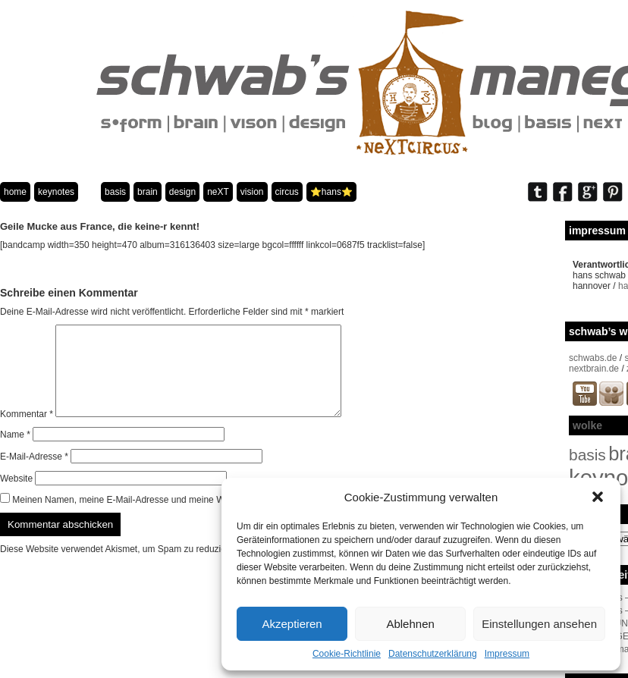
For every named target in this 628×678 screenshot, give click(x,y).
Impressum (507, 653)
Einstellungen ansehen (539, 623)
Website (16, 496)
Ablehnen (410, 623)
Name (15, 452)
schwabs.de (593, 358)
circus (287, 192)
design (182, 192)
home (15, 192)
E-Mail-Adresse (34, 474)
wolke (587, 425)
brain (147, 192)
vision (252, 192)
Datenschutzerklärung (432, 653)
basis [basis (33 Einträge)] (587, 454)
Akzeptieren (292, 623)
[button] (597, 496)
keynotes (56, 192)
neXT (218, 192)
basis (115, 192)
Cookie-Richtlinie (346, 653)
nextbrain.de (594, 368)
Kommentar (26, 432)
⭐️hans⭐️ (331, 192)
